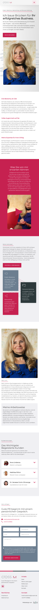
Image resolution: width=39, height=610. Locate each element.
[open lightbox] (19, 212)
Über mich (24, 586)
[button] (34, 2)
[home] (7, 2)
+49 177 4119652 (25, 597)
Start (22, 579)
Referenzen (24, 583)
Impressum (4, 595)
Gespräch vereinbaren (12, 265)
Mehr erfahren (10, 35)
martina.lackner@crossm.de (29, 595)
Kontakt (23, 588)
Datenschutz (5, 597)
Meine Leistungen (26, 581)
